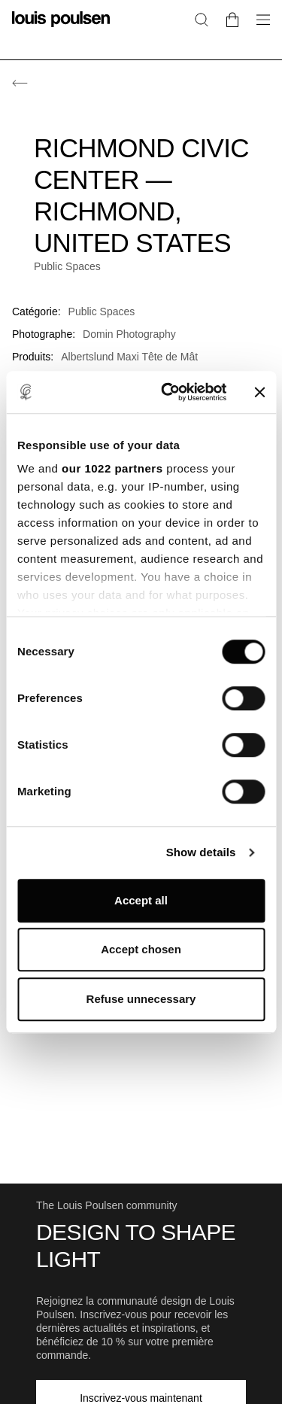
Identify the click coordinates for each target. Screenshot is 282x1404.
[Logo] (61, 28)
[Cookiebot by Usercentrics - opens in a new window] (168, 392)
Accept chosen (141, 949)
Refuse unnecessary (141, 998)
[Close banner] (259, 392)
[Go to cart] (232, 19)
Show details (201, 852)
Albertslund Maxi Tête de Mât (129, 357)
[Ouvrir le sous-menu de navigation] (258, 28)
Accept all (141, 900)
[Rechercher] (201, 19)
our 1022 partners (112, 468)
